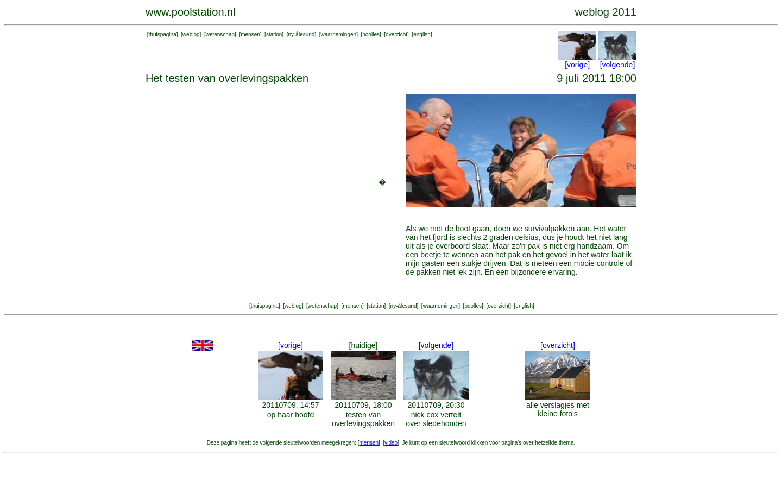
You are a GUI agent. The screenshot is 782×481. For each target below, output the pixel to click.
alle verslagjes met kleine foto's (557, 409)
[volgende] (617, 64)
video (391, 443)
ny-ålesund (301, 34)
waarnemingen (339, 34)
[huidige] (363, 345)
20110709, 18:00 (363, 405)
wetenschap (220, 34)
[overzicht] (557, 345)
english (422, 34)
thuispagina (162, 34)
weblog (191, 34)
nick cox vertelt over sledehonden (436, 419)
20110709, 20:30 (435, 405)
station (274, 34)
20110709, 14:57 (290, 405)
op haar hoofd (290, 414)
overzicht (396, 34)
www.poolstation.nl (191, 12)
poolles (371, 34)
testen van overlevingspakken (363, 419)
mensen (250, 34)
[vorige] (577, 64)
